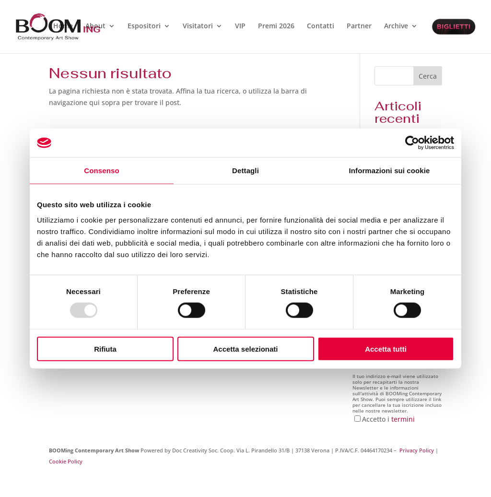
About (95, 26)
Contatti (320, 26)
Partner (359, 26)
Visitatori (198, 26)
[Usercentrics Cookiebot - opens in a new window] (412, 143)
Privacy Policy (416, 450)
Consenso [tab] (101, 170)
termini (403, 419)
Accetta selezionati (245, 348)
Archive (396, 26)
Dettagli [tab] (245, 170)
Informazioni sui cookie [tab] (389, 170)
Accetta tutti (386, 348)
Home (63, 26)
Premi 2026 (276, 26)
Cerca (428, 76)
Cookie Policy (65, 461)
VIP (240, 26)
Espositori (144, 26)
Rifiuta (105, 348)
